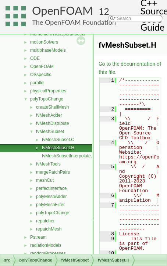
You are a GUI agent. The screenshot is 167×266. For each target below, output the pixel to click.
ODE (35, 58)
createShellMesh (52, 107)
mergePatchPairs (53, 172)
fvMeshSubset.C (58, 139)
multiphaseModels (48, 50)
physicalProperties (48, 90)
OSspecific (40, 74)
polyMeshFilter (50, 204)
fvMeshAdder (49, 115)
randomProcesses (48, 253)
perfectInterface (51, 188)
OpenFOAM (62, 10)
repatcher (45, 221)
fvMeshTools (48, 164)
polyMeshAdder (51, 196)
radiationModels (45, 245)
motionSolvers (44, 42)
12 (104, 11)
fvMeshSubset (50, 131)
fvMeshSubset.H (58, 147)
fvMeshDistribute (52, 123)
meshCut (45, 180)
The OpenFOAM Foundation (74, 22)
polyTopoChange (46, 99)
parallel (37, 82)
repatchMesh (48, 229)
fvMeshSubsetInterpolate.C (68, 155)
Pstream (38, 237)
